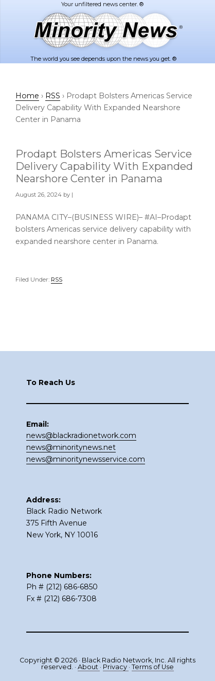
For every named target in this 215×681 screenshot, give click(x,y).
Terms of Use (153, 667)
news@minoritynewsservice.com (85, 459)
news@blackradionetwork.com (81, 435)
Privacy (116, 667)
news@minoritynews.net (71, 447)
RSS (56, 279)
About (89, 667)
